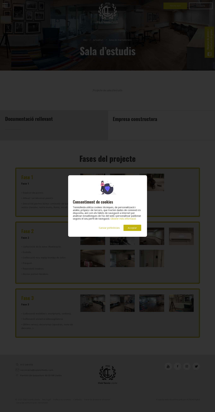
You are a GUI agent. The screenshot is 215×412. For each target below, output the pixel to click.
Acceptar (132, 227)
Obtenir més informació (123, 218)
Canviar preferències (109, 227)
